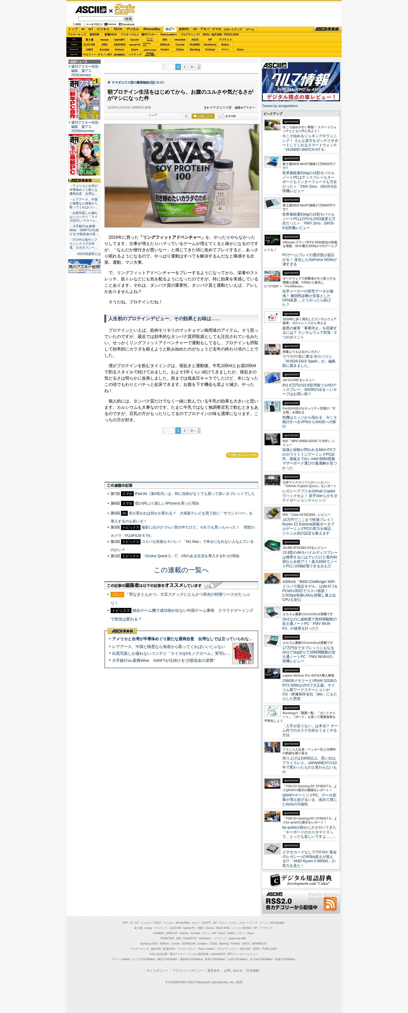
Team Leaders (206, 948)
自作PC (184, 29)
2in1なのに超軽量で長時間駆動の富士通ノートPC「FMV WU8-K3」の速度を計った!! (309, 623)
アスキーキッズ (77, 34)
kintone (119, 49)
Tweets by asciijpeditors (280, 106)
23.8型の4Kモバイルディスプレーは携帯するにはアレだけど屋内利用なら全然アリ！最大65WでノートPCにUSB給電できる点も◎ (310, 559)
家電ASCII (111, 34)
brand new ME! (237, 938)
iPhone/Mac (152, 29)
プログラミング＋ (227, 948)
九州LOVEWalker (238, 959)
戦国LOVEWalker (285, 959)
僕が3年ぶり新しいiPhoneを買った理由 (167, 503)
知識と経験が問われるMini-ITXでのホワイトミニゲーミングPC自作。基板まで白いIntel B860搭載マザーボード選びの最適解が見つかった (309, 459)
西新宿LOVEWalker (191, 959)
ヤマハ (225, 49)
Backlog (195, 49)
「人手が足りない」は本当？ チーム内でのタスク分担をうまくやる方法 (310, 730)
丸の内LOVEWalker (261, 959)
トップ (73, 29)
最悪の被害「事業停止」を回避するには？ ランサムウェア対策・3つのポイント (309, 332)
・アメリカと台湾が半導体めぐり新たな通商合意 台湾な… (83, 190)
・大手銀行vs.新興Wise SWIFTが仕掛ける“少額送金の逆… (84, 230)
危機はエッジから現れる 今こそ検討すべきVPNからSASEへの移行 (309, 422)
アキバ (204, 29)
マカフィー (89, 54)
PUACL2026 (231, 34)
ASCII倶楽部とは (89, 254)
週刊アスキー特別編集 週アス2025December (84, 127)
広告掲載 (252, 970)
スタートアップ (233, 29)
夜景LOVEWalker (215, 959)
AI (83, 29)
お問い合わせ (233, 970)
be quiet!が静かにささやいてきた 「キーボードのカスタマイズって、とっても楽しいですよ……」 (309, 832)
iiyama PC (189, 928)
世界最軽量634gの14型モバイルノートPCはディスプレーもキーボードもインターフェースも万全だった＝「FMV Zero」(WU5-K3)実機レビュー (309, 182)
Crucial (180, 44)
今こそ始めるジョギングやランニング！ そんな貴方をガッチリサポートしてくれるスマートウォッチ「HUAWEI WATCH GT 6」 (310, 143)
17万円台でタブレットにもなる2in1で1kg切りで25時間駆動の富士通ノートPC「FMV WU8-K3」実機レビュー (309, 654)
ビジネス (103, 29)
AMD (104, 44)
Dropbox (165, 49)
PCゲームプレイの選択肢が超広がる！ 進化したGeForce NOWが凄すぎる (309, 259)
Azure (134, 49)
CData (180, 49)
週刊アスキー (149, 34)
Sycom (134, 39)
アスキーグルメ (130, 34)
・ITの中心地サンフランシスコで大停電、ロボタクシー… (83, 243)
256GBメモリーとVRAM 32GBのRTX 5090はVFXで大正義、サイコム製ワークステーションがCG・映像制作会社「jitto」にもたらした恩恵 (309, 689)
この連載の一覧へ (181, 570)
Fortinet (210, 49)
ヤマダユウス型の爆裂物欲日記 (133, 82)
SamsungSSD (146, 44)
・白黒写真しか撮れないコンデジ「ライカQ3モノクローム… (84, 217)
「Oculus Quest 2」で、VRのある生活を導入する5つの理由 (190, 556)
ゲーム (250, 29)
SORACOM (188, 943)
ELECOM (89, 44)
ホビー (170, 29)
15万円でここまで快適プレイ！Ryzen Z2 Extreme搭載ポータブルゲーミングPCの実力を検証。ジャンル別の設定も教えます (308, 526)
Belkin (225, 44)
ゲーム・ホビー (125, 9)
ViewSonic (210, 44)
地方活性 (217, 34)
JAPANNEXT (119, 54)
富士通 (89, 39)
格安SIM (94, 34)
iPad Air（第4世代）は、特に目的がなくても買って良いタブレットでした (195, 494)
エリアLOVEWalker (143, 959)
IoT (90, 29)
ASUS (195, 39)
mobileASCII (218, 954)
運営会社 (213, 970)
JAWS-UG (172, 933)
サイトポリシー (157, 970)
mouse (104, 39)
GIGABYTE (134, 44)
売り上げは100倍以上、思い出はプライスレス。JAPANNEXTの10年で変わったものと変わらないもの (309, 765)
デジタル (132, 29)
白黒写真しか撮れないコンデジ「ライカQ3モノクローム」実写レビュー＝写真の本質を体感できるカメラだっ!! (209, 653)
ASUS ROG (119, 44)
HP (210, 39)
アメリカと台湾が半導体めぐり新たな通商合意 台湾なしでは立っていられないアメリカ (190, 639)
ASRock (165, 44)
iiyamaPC (119, 39)
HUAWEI (195, 44)
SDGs (206, 34)
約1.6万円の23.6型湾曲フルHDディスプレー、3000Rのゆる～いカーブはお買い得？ (309, 389)
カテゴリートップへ (242, 455)
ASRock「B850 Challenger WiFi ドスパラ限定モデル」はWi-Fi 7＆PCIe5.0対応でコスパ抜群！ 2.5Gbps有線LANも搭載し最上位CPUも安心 (310, 591)
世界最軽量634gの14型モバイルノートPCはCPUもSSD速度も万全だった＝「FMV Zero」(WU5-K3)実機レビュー (308, 221)
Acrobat (105, 49)
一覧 (185, 116)
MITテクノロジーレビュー (242, 954)
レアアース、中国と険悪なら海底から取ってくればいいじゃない (168, 646)
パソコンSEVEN (150, 39)
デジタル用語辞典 (198, 954)
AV (195, 29)
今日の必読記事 (158, 954)
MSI (165, 39)
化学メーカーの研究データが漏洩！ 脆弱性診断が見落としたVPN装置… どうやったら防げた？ (307, 298)
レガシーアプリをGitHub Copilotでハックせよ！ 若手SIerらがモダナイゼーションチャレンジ (309, 495)
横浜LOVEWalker (167, 959)
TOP (125, 922)
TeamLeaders (168, 34)
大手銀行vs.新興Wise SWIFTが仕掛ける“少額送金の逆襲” (163, 660)
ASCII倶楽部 (327, 29)
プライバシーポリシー (187, 970)
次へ (193, 67)
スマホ (216, 29)
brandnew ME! (150, 54)
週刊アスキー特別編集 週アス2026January (84, 71)
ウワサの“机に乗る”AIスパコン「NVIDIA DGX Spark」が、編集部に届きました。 (309, 361)
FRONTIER (180, 40)
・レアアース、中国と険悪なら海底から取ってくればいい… (83, 203)
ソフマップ (134, 54)
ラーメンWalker (121, 959)
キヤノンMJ (105, 54)
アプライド (225, 39)
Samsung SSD (148, 943)
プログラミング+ (190, 34)
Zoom (240, 49)
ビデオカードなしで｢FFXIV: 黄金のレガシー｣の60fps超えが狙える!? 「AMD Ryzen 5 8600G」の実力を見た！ (309, 859)
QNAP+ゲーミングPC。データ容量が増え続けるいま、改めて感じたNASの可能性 (309, 799)
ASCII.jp (90, 9)
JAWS (89, 49)
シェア (153, 114)
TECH (117, 29)
